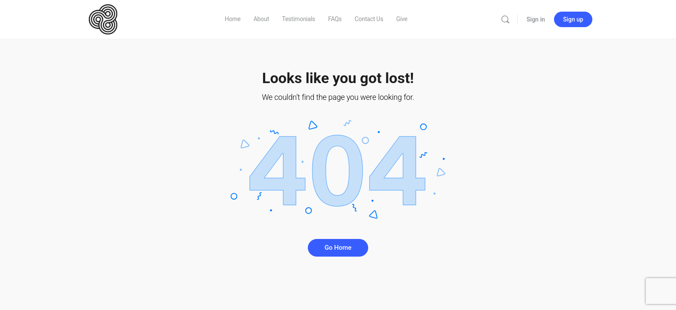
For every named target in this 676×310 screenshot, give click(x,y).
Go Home (338, 247)
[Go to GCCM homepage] (103, 18)
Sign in (535, 19)
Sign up (573, 19)
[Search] (505, 19)
